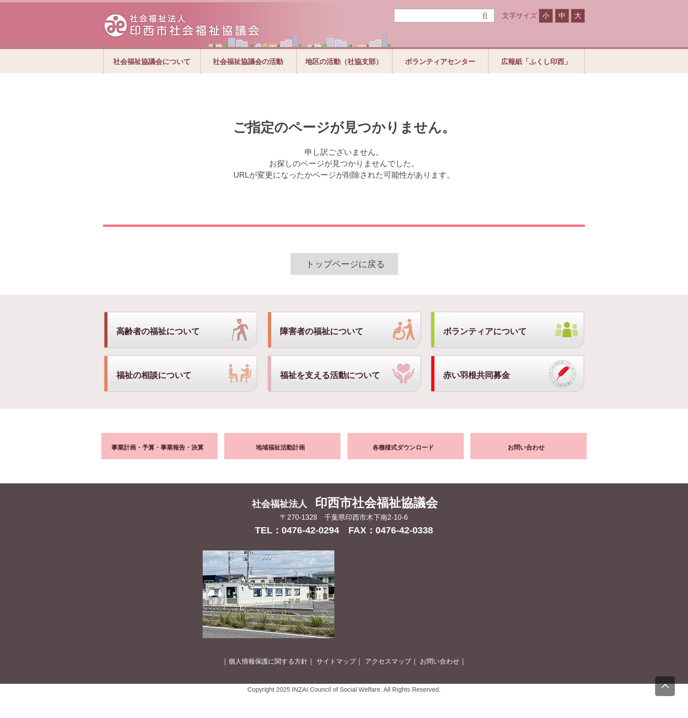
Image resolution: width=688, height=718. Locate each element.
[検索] (438, 15)
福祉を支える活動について (330, 375)
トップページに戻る (345, 264)
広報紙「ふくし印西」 (536, 61)
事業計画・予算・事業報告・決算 (157, 447)
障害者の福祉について (321, 331)
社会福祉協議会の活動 (248, 61)
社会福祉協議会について (151, 61)
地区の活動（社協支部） (344, 61)
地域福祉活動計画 (280, 447)
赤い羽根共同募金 (476, 375)
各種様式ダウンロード (403, 447)
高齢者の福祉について (158, 331)
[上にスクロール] (665, 686)
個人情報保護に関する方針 (268, 661)
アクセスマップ (388, 661)
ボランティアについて (485, 331)
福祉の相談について (153, 375)
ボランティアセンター (440, 61)
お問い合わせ (526, 447)
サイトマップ (336, 661)
